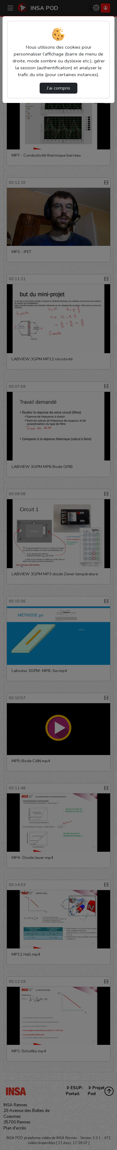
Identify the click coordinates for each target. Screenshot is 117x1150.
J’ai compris (58, 88)
